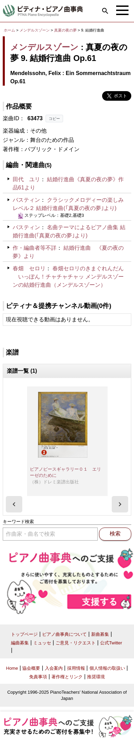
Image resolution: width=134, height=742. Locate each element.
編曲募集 (20, 642)
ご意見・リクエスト (76, 642)
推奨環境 (96, 676)
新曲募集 (100, 634)
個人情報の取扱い (107, 668)
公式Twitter (111, 642)
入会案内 (54, 668)
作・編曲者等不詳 (35, 248)
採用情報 (76, 668)
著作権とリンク (67, 676)
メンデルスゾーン (35, 30)
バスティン (26, 200)
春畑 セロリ (29, 268)
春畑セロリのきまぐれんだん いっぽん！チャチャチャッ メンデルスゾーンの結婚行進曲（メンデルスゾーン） (68, 276)
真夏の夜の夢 (66, 30)
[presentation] (14, 504)
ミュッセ (42, 642)
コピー (54, 118)
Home (12, 668)
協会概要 (31, 668)
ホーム (9, 30)
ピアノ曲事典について (64, 634)
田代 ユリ (26, 179)
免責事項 (38, 676)
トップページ (24, 634)
